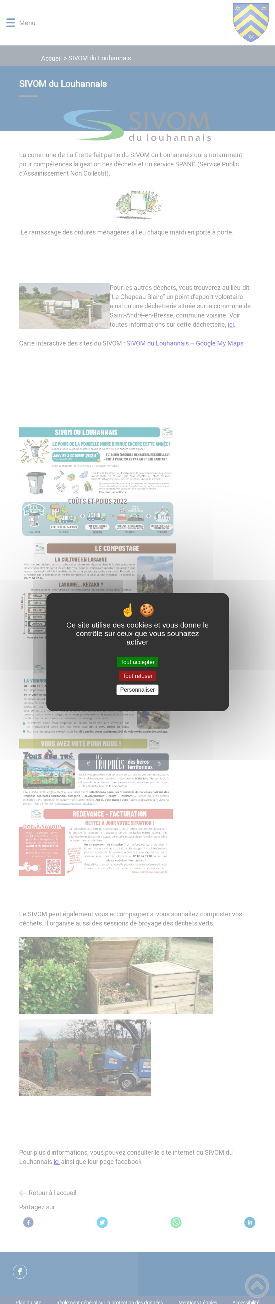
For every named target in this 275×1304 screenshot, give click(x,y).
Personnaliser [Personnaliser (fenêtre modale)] (137, 690)
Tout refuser (137, 676)
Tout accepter (137, 662)
